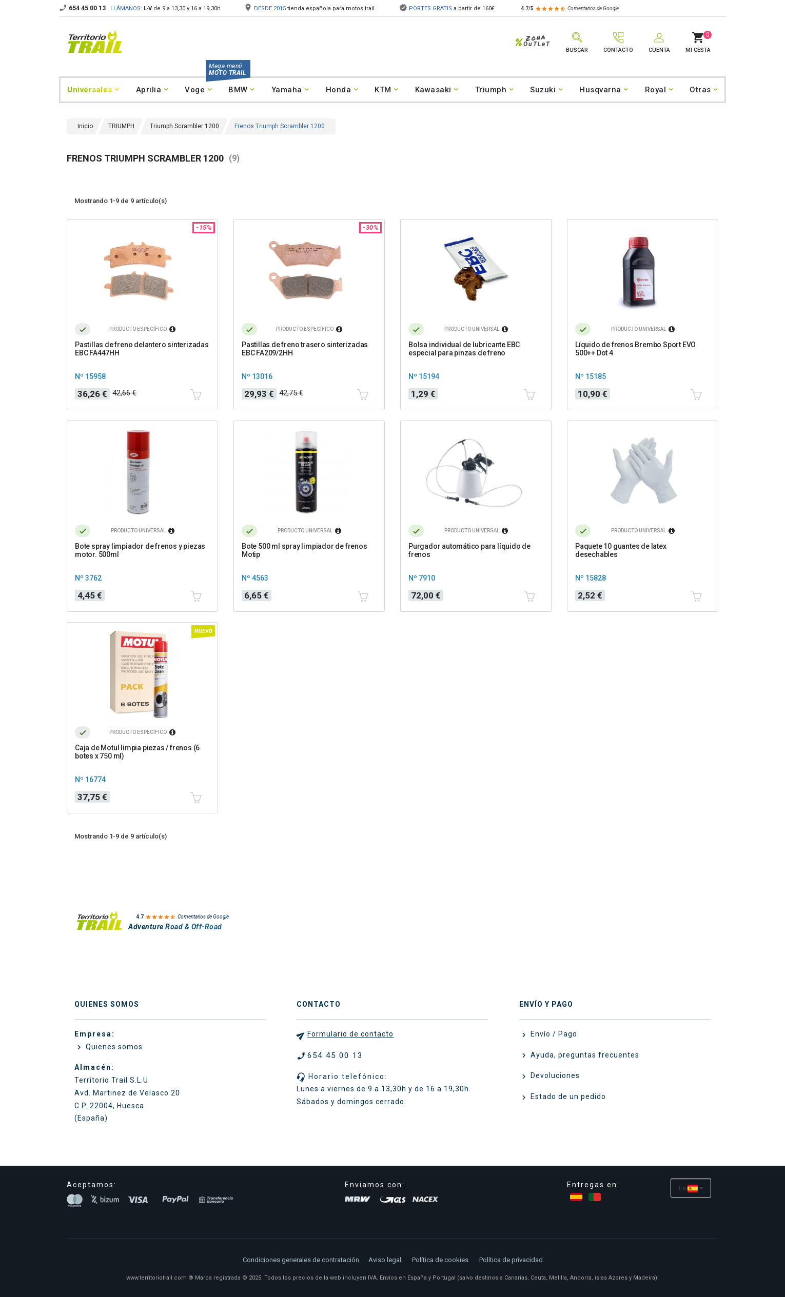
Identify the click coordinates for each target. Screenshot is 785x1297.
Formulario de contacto (350, 1034)
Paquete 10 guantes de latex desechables (620, 550)
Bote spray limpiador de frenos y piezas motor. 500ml (140, 550)
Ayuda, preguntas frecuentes (583, 1055)
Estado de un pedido (567, 1096)
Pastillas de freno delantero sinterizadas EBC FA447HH (142, 349)
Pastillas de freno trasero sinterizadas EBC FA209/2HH (305, 349)
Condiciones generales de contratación (301, 1260)
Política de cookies (440, 1260)
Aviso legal (384, 1260)
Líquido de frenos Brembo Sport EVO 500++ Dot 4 (635, 349)
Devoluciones (554, 1075)
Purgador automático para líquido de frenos (469, 550)
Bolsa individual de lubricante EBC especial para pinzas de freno (464, 349)
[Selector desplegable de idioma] (691, 1188)
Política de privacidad (511, 1260)
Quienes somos (113, 1047)
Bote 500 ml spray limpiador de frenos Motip (304, 550)
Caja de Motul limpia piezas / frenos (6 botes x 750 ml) (137, 752)
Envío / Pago (552, 1034)
